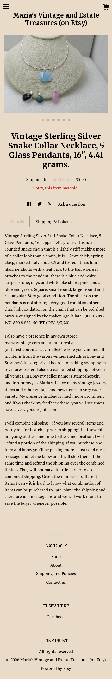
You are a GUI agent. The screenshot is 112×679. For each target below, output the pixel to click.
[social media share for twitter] (40, 204)
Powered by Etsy (56, 668)
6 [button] (69, 120)
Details (17, 221)
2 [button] (48, 120)
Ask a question (71, 204)
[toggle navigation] (6, 6)
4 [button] (58, 120)
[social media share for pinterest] (50, 204)
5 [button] (64, 120)
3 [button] (53, 120)
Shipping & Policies (54, 221)
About (56, 565)
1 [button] (43, 120)
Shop (56, 556)
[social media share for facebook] (29, 204)
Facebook (56, 616)
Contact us (56, 582)
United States (61, 179)
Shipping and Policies (56, 573)
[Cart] (106, 8)
